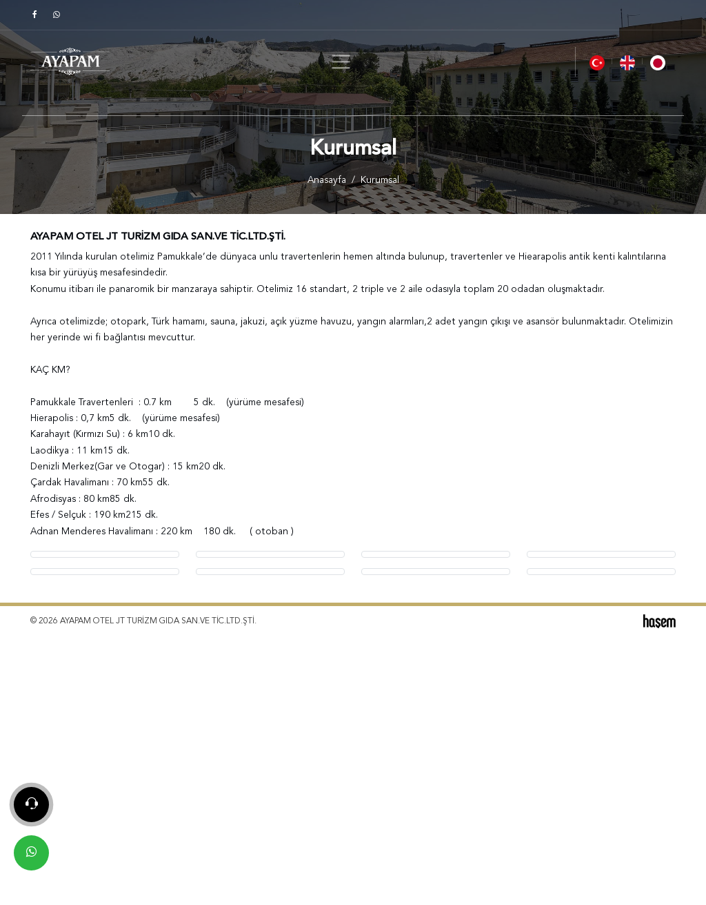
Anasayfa (326, 180)
